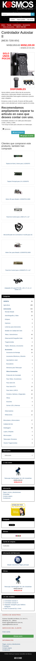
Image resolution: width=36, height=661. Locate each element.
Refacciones (8, 415)
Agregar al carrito (26, 136)
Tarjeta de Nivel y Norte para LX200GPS (18, 163)
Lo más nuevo (7, 462)
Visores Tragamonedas (10, 443)
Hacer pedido (21, 19)
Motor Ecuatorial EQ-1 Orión (12, 608)
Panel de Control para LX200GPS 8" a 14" (18, 270)
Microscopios (7, 435)
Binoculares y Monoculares (11, 420)
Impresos (7, 323)
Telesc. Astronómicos (11, 334)
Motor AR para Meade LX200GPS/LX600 (18, 199)
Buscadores (9, 364)
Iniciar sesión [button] (18, 636)
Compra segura (7, 496)
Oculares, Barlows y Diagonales (15, 394)
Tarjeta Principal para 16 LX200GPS (18, 181)
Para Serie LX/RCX (12, 390)
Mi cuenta (30, 19)
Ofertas (5, 571)
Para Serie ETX (11, 386)
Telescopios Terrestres (10, 439)
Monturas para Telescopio (14, 367)
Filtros (8, 398)
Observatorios (9, 411)
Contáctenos (7, 498)
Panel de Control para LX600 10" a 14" (18, 217)
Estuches (9, 401)
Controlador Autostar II (11, 601)
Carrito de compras (9, 542)
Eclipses (7, 319)
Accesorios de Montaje (13, 352)
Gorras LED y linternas (13, 405)
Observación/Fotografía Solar (13, 338)
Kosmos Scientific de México (23, 654)
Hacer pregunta (17, 132)
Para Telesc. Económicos (13, 379)
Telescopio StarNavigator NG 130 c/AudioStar (18, 478)
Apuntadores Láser (12, 360)
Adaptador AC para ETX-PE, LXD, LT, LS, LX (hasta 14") (18, 288)
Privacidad (6, 494)
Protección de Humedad (13, 375)
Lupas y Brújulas (8, 431)
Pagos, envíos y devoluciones (12, 492)
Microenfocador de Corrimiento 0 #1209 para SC (18, 234)
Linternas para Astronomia (13, 327)
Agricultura (6, 305)
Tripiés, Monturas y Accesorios (14, 346)
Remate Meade (9, 312)
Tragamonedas (9, 342)
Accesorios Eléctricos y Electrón (15, 356)
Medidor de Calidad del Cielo (13, 330)
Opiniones (6, 129)
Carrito (13, 19)
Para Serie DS (10, 383)
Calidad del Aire (8, 424)
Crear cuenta (6, 632)
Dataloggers (7, 428)
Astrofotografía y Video (12, 315)
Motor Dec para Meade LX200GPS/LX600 (18, 252)
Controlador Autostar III (11, 603)
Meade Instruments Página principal (18, 565)
